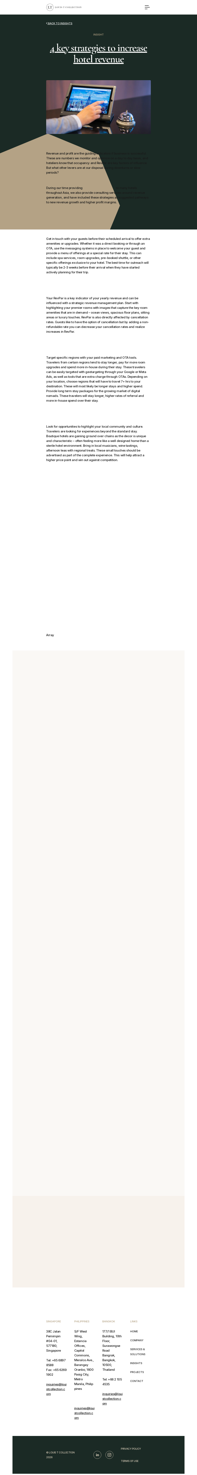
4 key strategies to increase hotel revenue (98, 53)
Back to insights (59, 23)
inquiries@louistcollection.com (56, 1389)
